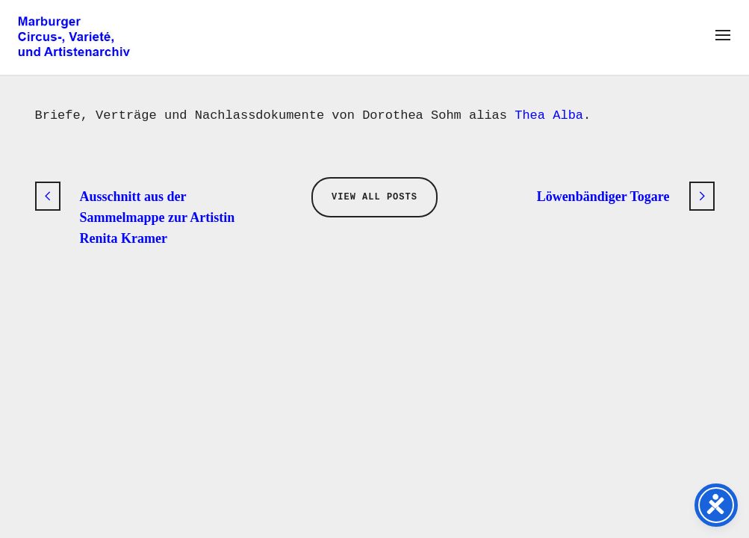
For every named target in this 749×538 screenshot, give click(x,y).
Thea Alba (549, 115)
